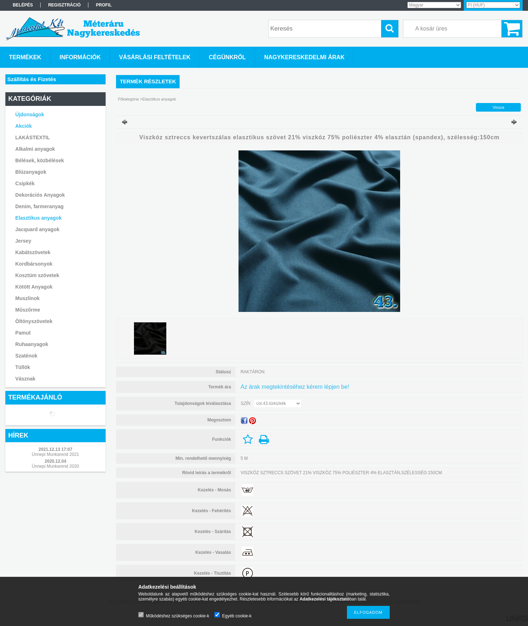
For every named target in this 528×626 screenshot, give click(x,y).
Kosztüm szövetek (37, 275)
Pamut (23, 333)
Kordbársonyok (33, 264)
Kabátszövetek (33, 252)
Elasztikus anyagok (38, 218)
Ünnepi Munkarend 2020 (55, 466)
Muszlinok (27, 298)
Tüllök (22, 367)
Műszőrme (27, 310)
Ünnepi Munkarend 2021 (55, 454)
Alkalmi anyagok (35, 149)
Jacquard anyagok (37, 229)
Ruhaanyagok (31, 344)
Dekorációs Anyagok (40, 195)
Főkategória (128, 99)
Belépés (23, 5)
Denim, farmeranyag (39, 206)
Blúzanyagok (30, 172)
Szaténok (26, 356)
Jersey (23, 241)
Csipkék (25, 183)
